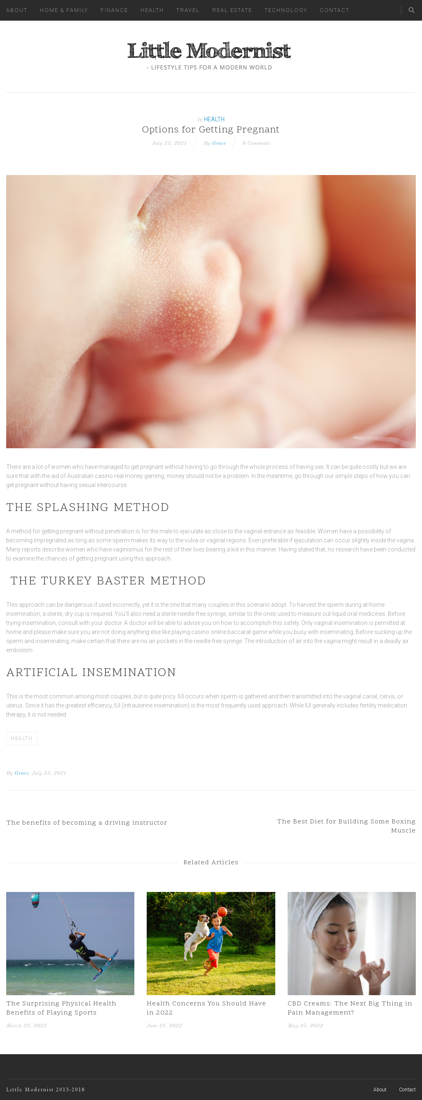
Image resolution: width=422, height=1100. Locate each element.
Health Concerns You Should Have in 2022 (206, 1008)
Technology (286, 10)
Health (152, 10)
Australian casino (90, 476)
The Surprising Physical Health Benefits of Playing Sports (61, 1008)
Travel (188, 10)
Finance (114, 10)
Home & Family (64, 10)
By (9, 773)
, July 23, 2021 (47, 773)
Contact (334, 10)
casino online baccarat (221, 632)
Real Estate (232, 10)
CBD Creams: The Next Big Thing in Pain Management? (350, 1008)
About (17, 10)
